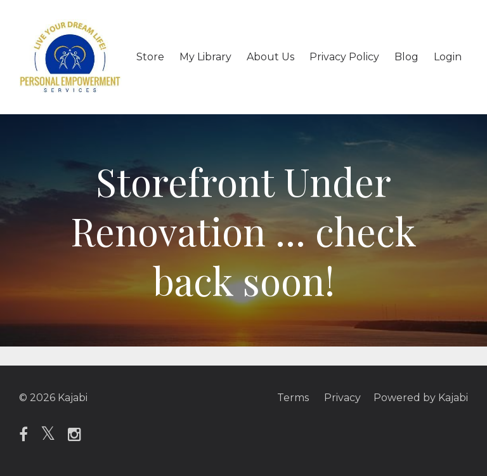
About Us (270, 57)
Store (150, 57)
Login (448, 57)
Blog (406, 57)
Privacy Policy (344, 57)
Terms (293, 398)
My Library (205, 57)
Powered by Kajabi (420, 398)
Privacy (342, 398)
